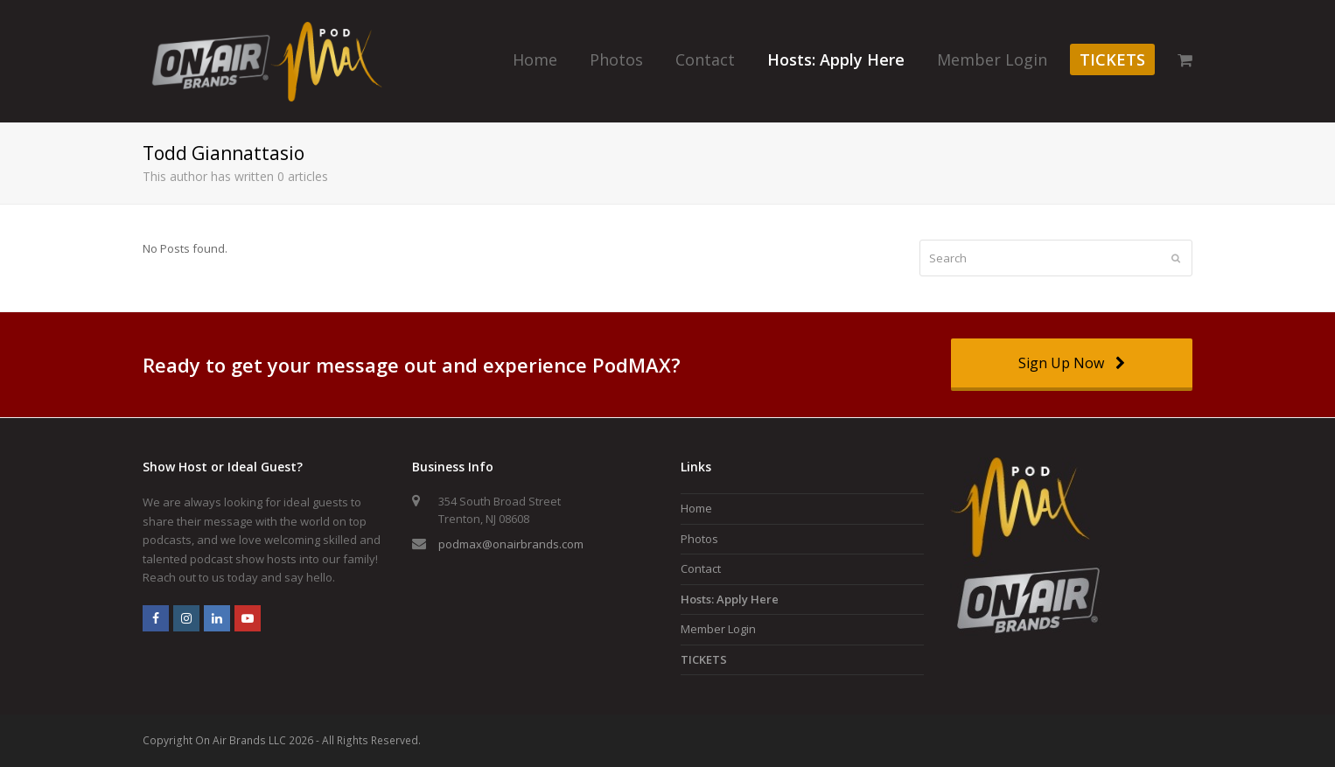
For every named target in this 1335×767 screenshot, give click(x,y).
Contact (701, 568)
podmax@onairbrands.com (511, 544)
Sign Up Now (1071, 363)
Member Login (718, 629)
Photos (699, 539)
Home (696, 508)
